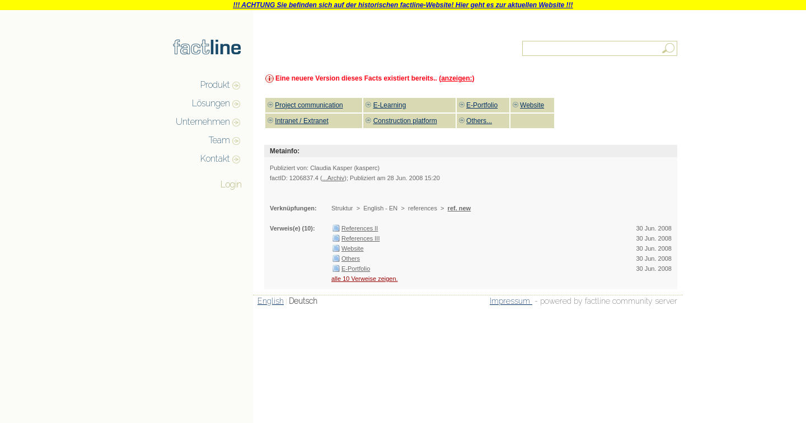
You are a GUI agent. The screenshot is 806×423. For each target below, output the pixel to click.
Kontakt (215, 158)
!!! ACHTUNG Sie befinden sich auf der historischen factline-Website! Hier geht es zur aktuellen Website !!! (403, 5)
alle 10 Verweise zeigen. (364, 278)
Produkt (215, 84)
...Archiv (333, 178)
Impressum (511, 301)
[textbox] (600, 48)
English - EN (380, 208)
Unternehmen (203, 121)
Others (350, 258)
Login (231, 184)
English (270, 301)
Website (352, 248)
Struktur (342, 208)
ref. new (459, 208)
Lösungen (211, 103)
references (422, 208)
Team (219, 140)
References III (360, 238)
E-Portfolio (355, 268)
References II (359, 228)
